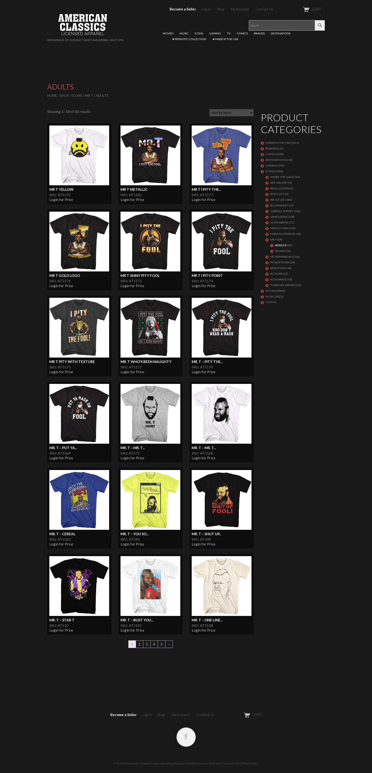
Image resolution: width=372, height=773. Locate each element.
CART (300, 9)
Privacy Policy (250, 763)
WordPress (192, 763)
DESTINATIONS (280, 33)
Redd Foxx (278, 268)
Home (52, 95)
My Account (240, 9)
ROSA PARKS (278, 279)
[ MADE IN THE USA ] (278, 142)
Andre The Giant (282, 177)
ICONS (199, 33)
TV (229, 33)
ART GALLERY (279, 182)
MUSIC (184, 33)
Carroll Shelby (281, 211)
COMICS (242, 33)
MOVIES (168, 33)
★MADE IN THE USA (225, 39)
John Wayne (279, 222)
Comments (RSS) (231, 763)
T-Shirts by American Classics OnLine (136, 763)
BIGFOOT (276, 194)
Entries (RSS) (207, 763)
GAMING (215, 33)
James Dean (278, 217)
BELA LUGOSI (279, 188)
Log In (206, 9)
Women (281, 251)
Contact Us (264, 9)
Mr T (89, 95)
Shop (220, 9)
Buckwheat (279, 205)
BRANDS (259, 33)
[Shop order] (231, 112)
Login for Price (61, 199)
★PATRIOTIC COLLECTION (189, 39)
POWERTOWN (279, 262)
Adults (280, 245)
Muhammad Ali (281, 256)
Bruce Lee (277, 199)
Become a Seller (183, 9)
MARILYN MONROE (282, 234)
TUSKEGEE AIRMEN (283, 285)
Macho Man (279, 228)
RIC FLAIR (276, 273)
